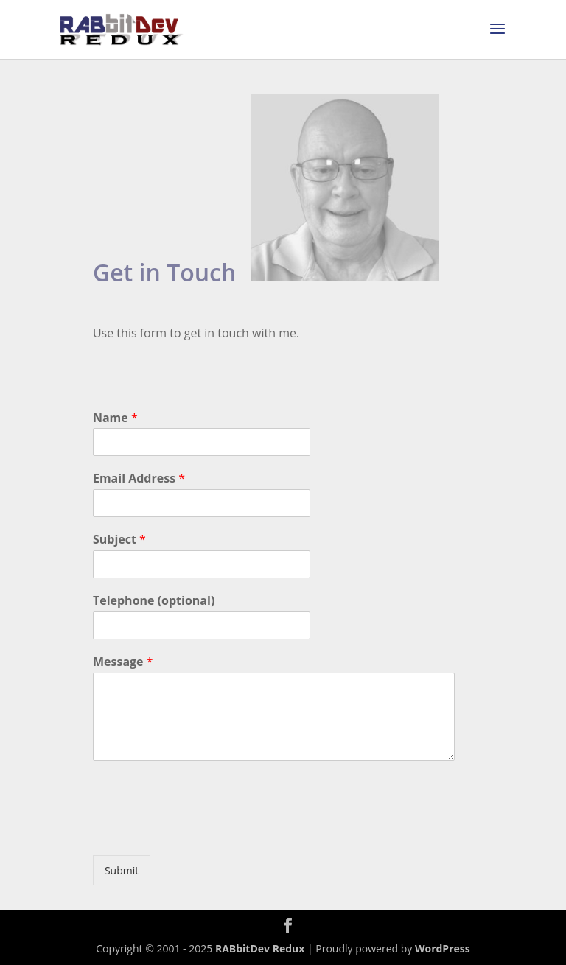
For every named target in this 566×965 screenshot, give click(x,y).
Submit (122, 870)
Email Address (139, 478)
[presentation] (205, 831)
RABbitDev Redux (259, 948)
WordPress (442, 948)
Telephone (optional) (153, 600)
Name (115, 418)
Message (123, 662)
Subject (119, 539)
